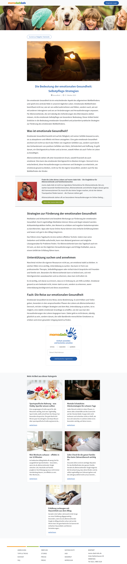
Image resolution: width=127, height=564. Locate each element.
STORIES (44, 553)
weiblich (72, 347)
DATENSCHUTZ (70, 550)
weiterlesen (33, 425)
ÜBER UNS (44, 550)
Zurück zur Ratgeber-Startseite (39, 37)
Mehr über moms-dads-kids (53, 202)
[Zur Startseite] (17, 2)
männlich (62, 347)
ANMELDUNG (22, 550)
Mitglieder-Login (111, 3)
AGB (66, 553)
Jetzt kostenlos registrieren (63, 359)
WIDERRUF (68, 557)
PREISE (43, 560)
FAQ (19, 560)
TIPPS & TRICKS (23, 553)
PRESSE (43, 557)
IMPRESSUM (69, 560)
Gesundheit (55, 95)
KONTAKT (21, 557)
